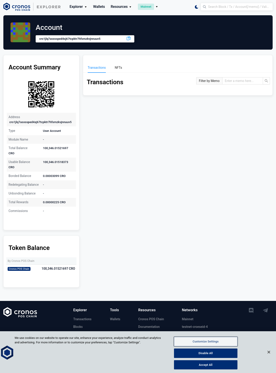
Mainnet (187, 319)
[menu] (177, 67)
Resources (121, 6)
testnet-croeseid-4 (195, 327)
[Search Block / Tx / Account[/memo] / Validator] (237, 6)
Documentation (149, 327)
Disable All (205, 355)
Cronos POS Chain (151, 319)
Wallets (99, 6)
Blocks (78, 327)
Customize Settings (206, 343)
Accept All (206, 366)
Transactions (82, 319)
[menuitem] (96, 67)
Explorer (78, 6)
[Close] (269, 354)
